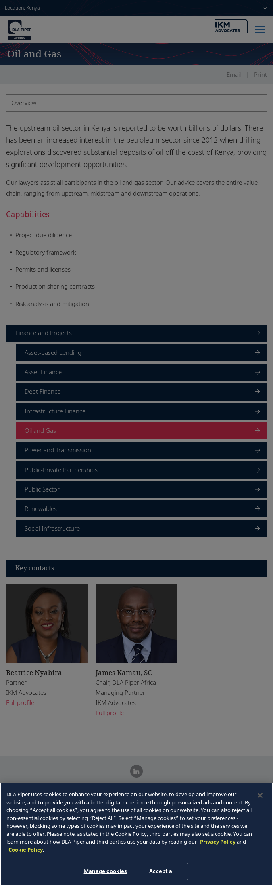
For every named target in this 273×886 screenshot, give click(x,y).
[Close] (260, 795)
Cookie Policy (25, 849)
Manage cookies (105, 871)
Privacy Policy (217, 841)
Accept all (162, 871)
